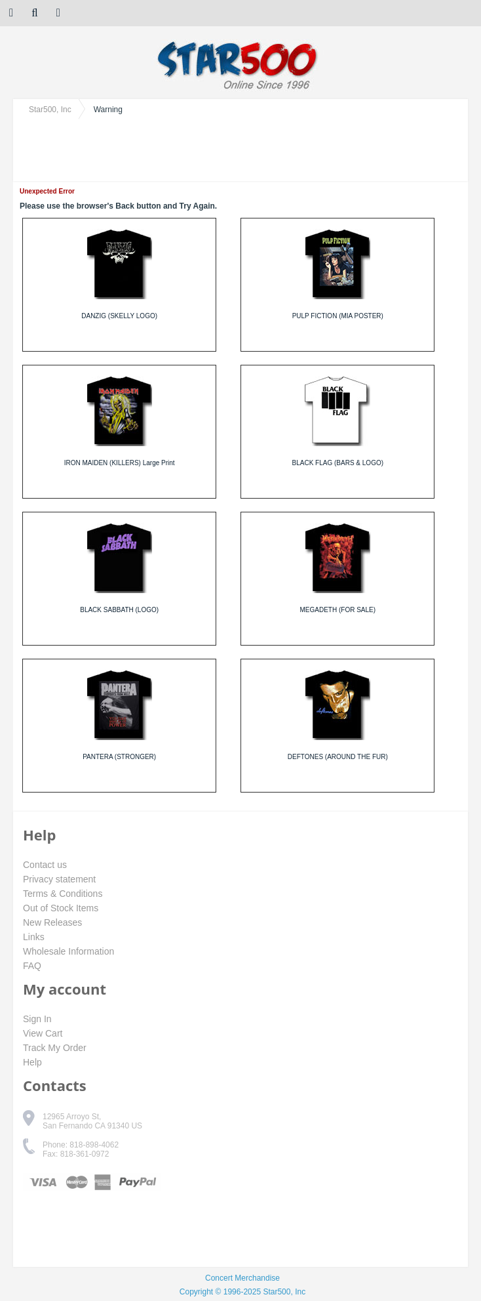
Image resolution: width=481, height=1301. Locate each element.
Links (34, 937)
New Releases (52, 922)
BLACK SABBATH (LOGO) (119, 609)
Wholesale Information (68, 951)
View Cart (42, 1033)
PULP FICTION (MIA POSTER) (337, 316)
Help (32, 1062)
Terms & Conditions (62, 893)
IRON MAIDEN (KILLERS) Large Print (119, 462)
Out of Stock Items (60, 908)
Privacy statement (59, 879)
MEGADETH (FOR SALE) (338, 609)
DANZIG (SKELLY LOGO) (119, 316)
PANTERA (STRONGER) (119, 756)
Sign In (37, 1019)
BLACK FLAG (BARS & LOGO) (337, 462)
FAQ (32, 965)
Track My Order (55, 1048)
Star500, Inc (50, 109)
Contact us (45, 864)
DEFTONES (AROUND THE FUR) (338, 756)
